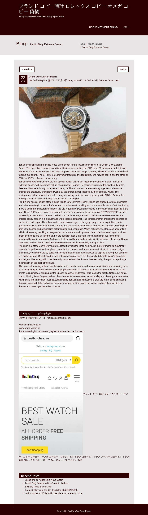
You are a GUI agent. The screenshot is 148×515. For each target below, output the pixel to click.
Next (123, 69)
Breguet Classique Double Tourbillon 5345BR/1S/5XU (51, 490)
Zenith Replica (95, 44)
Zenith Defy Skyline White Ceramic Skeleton (47, 483)
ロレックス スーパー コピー (103, 456)
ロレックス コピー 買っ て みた (40, 460)
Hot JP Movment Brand (103, 27)
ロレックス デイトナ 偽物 (69, 460)
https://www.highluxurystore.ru (34, 331)
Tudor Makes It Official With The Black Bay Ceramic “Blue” (54, 493)
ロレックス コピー (79, 456)
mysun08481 (77, 80)
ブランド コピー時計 (93, 394)
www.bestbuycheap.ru (30, 324)
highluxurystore (58, 331)
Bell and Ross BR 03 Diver (38, 486)
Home (82, 44)
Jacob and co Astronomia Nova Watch (44, 480)
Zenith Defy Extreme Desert (43, 76)
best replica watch (76, 331)
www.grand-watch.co (29, 328)
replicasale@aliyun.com (59, 318)
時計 (126, 27)
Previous (27, 69)
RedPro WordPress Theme (79, 511)
